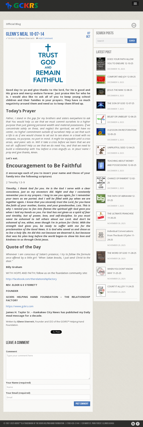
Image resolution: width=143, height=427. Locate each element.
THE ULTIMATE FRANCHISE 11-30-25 (120, 215)
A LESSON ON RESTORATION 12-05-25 (121, 132)
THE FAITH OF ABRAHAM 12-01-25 (121, 198)
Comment (11, 351)
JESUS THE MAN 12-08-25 (119, 89)
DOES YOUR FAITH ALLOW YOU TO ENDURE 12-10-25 (120, 61)
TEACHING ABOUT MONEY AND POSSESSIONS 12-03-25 (121, 163)
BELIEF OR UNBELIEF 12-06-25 (121, 116)
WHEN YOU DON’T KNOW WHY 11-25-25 (120, 271)
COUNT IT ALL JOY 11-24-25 (120, 286)
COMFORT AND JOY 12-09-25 (121, 76)
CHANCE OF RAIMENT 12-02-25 (121, 180)
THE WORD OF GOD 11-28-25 (121, 252)
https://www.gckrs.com (19, 306)
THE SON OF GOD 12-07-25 (120, 103)
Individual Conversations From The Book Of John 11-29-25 (121, 235)
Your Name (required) (18, 382)
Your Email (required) (18, 392)
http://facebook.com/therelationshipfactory (31, 279)
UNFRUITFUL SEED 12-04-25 (121, 147)
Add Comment (45, 38)
